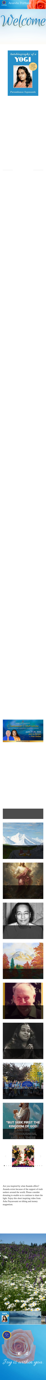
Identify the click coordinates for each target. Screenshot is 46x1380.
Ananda (4, 5)
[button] (5, 1156)
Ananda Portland (20, 3)
